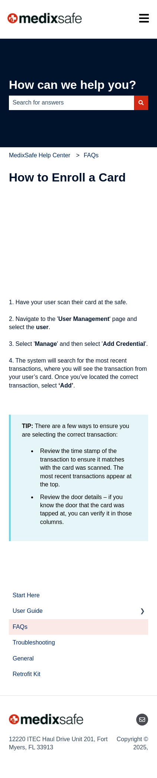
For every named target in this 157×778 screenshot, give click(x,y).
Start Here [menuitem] (26, 595)
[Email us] (142, 720)
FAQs (91, 155)
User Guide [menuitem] (28, 611)
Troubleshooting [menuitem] (34, 642)
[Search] (141, 103)
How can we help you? (72, 84)
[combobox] (71, 103)
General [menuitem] (23, 658)
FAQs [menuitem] (20, 627)
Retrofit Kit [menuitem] (26, 674)
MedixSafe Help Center (39, 155)
